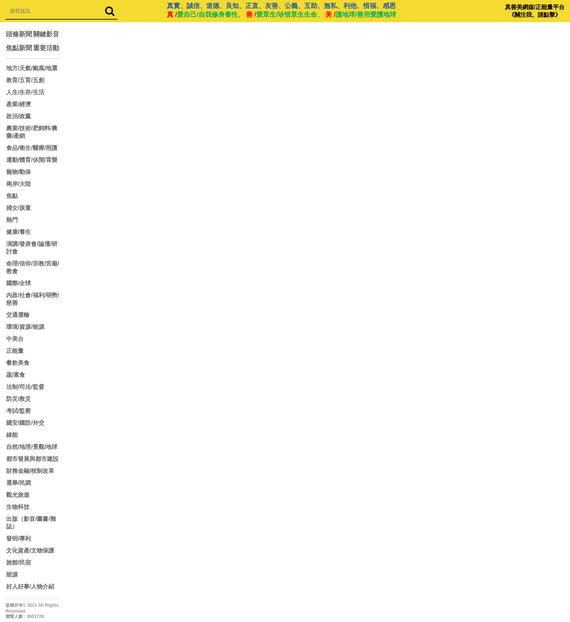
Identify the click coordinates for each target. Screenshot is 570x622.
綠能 (12, 435)
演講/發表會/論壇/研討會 (31, 248)
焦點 (12, 196)
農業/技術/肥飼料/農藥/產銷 (31, 132)
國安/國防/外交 (25, 423)
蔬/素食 (15, 375)
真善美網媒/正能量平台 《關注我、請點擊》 (535, 11)
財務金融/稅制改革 (30, 471)
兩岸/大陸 (18, 184)
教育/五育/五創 (25, 80)
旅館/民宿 (18, 562)
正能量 (15, 351)
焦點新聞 (19, 48)
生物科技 (17, 507)
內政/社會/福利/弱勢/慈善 (32, 299)
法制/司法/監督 (25, 387)
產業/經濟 (18, 104)
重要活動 (46, 48)
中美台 (15, 339)
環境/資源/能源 (25, 327)
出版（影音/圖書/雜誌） (31, 523)
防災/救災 (18, 399)
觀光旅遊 (17, 495)
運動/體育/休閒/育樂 (31, 160)
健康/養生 (18, 232)
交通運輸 (17, 315)
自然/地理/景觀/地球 (31, 447)
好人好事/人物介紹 (30, 586)
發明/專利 (18, 538)
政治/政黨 (18, 116)
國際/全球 (18, 283)
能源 (12, 574)
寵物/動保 (18, 172)
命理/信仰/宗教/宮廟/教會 (32, 267)
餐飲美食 (17, 363)
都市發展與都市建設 (32, 459)
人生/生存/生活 (25, 92)
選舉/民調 (18, 483)
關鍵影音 (46, 34)
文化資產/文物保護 (30, 550)
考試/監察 (18, 411)
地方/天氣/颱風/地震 (31, 68)
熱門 (12, 220)
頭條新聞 (19, 34)
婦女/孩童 (18, 208)
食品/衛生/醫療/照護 (31, 148)
